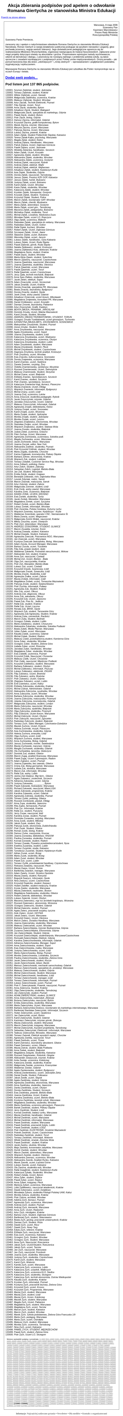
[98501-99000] (110, 1383)
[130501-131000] (56, 1401)
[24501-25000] (61, 1350)
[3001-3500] (100, 1339)
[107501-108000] (42, 1389)
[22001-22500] (110, 1347)
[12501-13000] (89, 1343)
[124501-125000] (98, 1397)
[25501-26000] (85, 1350)
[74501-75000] (73, 1372)
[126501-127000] (49, 1399)
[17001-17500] (91, 1345)
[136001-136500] (106, 1404)
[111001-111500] (35, 1391)
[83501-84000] (73, 1377)
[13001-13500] (102, 1343)
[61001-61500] (73, 1366)
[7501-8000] (82, 1341)
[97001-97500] (73, 1383)
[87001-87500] (49, 1379)
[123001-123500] (56, 1397)
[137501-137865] (42, 1406)
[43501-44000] (85, 1358)
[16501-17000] (79, 1345)
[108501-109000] (70, 1389)
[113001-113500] (91, 1391)
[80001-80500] (98, 1374)
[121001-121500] (105, 1395)
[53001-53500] (98, 1362)
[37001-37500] (37, 1356)
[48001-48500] (85, 1360)
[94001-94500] (110, 1381)
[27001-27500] (12, 1352)
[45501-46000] (25, 1360)
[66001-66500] (85, 1368)
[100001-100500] (39, 1385)
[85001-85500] (110, 1377)
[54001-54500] (12, 1364)
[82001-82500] (37, 1377)
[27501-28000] (25, 1352)
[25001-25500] (73, 1350)
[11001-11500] (53, 1343)
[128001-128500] (91, 1399)
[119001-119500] (49, 1395)
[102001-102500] (95, 1385)
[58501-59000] (12, 1366)
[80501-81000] (110, 1374)
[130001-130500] (42, 1401)
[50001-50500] (25, 1362)
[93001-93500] (85, 1381)
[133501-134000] (35, 1404)
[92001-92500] (61, 1381)
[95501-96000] (37, 1383)
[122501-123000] (42, 1397)
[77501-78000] (37, 1374)
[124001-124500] (84, 1397)
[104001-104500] (49, 1387)
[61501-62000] (85, 1366)
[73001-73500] (37, 1372)
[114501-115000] (28, 1393)
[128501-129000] (105, 1399)
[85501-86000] (12, 1379)
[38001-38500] (61, 1356)
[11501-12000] (65, 1343)
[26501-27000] (110, 1350)
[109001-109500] (84, 1389)
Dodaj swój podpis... (21, 77)
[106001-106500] (105, 1387)
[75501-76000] (98, 1372)
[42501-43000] (61, 1358)
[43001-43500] (73, 1358)
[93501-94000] (98, 1381)
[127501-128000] (77, 1399)
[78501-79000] (61, 1374)
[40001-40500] (110, 1356)
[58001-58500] (110, 1364)
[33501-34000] (61, 1354)
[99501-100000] (25, 1385)
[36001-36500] (12, 1356)
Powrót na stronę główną (13, 17)
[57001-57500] (85, 1364)
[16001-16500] (67, 1345)
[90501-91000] (25, 1381)
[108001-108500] (56, 1389)
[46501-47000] (49, 1360)
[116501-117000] (84, 1393)
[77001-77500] (25, 1374)
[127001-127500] (63, 1399)
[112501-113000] (77, 1391)
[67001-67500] (110, 1368)
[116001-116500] (70, 1393)
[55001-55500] (37, 1364)
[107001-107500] (28, 1389)
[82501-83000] (49, 1377)
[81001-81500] (12, 1377)
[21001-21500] (85, 1347)
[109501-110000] (98, 1389)
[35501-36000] (110, 1354)
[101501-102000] (81, 1385)
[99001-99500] (12, 1385)
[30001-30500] (85, 1352)
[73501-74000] (49, 1372)
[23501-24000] (37, 1350)
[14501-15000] (31, 1345)
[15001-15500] (43, 1345)
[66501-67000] (98, 1368)
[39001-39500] (85, 1356)
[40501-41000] (12, 1358)
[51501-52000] (61, 1362)
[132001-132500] (98, 1401)
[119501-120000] (63, 1395)
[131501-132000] (84, 1401)
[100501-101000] (53, 1385)
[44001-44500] (98, 1358)
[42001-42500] (49, 1358)
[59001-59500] (25, 1366)
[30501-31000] (98, 1352)
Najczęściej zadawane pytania (41, 1413)
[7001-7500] (72, 1341)
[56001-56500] (61, 1364)
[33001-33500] (49, 1354)
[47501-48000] (73, 1360)
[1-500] (42, 1339)
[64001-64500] (37, 1368)
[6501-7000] (62, 1341)
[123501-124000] (70, 1397)
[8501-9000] (103, 1341)
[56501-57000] (73, 1364)
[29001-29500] (61, 1352)
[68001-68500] (25, 1370)
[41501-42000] (37, 1358)
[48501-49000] (98, 1360)
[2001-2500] (80, 1339)
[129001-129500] (13, 1401)
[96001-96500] (49, 1383)
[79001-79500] (73, 1374)
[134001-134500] (49, 1404)
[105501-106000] (91, 1387)
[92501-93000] (73, 1381)
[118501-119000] (35, 1395)
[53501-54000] (110, 1362)
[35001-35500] (98, 1354)
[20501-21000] (73, 1347)
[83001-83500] (61, 1377)
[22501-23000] (12, 1350)
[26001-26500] (98, 1350)
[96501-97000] (61, 1383)
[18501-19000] (25, 1347)
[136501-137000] (13, 1406)
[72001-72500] (12, 1372)
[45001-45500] (12, 1360)
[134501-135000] (63, 1404)
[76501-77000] (12, 1374)
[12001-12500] (77, 1343)
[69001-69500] (49, 1370)
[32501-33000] (37, 1354)
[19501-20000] (49, 1347)
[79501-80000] (85, 1374)
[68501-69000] (37, 1370)
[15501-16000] (55, 1345)
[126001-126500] (35, 1399)
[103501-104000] (35, 1387)
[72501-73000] (25, 1372)
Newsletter (62, 1413)
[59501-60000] (37, 1366)
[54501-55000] (25, 1364)
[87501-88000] (61, 1379)
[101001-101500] (67, 1385)
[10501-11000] (41, 1343)
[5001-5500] (32, 1341)
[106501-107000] (13, 1389)
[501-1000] (50, 1339)
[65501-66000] (73, 1368)
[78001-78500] (49, 1374)
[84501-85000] (98, 1377)
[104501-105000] (63, 1387)
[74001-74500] (61, 1372)
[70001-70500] (73, 1370)
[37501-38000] (49, 1356)
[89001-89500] (98, 1379)
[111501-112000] (49, 1391)
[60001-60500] (49, 1366)
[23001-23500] (25, 1350)
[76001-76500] (110, 1372)
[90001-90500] (12, 1381)
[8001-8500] (93, 1341)
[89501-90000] (110, 1379)
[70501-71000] (85, 1370)
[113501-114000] (105, 1391)
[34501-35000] (85, 1354)
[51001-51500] (49, 1362)
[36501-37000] (25, 1356)
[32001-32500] (25, 1354)
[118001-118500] (21, 1395)
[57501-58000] (98, 1364)
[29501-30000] (73, 1352)
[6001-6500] (52, 1341)
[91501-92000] (49, 1381)
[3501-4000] (110, 1339)
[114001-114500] (13, 1393)
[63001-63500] (12, 1368)
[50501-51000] (37, 1362)
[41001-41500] (25, 1358)
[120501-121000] (91, 1395)
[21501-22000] (98, 1347)
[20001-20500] (61, 1347)
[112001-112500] (63, 1391)
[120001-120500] (77, 1395)
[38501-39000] (73, 1356)
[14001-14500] (18, 1345)
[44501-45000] (110, 1358)
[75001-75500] (85, 1372)
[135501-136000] (92, 1404)
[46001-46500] (37, 1360)
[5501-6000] (42, 1341)
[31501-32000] (12, 1354)
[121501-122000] (13, 1397)
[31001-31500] (110, 1352)
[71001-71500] (98, 1370)
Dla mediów (74, 1413)
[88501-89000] (85, 1379)
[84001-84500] (85, 1377)
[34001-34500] (73, 1354)
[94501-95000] (12, 1383)
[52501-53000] (85, 1362)
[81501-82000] (25, 1377)
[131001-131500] (70, 1401)
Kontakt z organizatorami (94, 1413)
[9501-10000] (17, 1343)
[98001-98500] (98, 1383)
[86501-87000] (37, 1379)
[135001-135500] (77, 1404)
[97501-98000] (85, 1383)
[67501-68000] (12, 1370)
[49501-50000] (12, 1362)
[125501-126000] (21, 1399)
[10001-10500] (29, 1343)
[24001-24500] (49, 1350)
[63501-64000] (25, 1368)
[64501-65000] (49, 1368)
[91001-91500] (37, 1381)
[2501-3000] (90, 1339)
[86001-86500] (25, 1379)
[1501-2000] (69, 1339)
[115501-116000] (56, 1393)
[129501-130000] (28, 1401)
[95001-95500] (25, 1383)
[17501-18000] (104, 1345)
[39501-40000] (98, 1356)
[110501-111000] (21, 1391)
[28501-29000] (49, 1352)
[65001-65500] (61, 1368)
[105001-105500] (77, 1387)
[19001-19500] (37, 1347)
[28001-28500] (37, 1352)
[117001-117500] (98, 1393)
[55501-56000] (49, 1364)
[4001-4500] (11, 1341)
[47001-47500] (61, 1360)
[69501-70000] (61, 1370)
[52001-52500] (73, 1362)
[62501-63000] (110, 1366)
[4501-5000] (22, 1341)
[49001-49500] (110, 1360)
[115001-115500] (42, 1393)
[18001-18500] (12, 1347)
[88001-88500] (73, 1379)
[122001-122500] (28, 1397)
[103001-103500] (21, 1387)
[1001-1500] (59, 1339)
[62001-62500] (98, 1366)
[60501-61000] (61, 1366)
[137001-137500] (28, 1406)
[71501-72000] (110, 1370)
